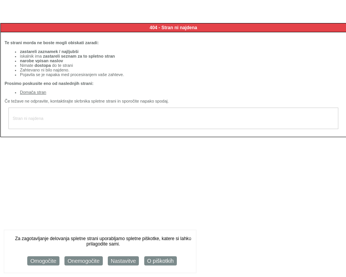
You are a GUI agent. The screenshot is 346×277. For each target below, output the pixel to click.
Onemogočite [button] (83, 262)
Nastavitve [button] (123, 262)
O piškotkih (160, 262)
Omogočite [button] (43, 262)
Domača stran (33, 92)
